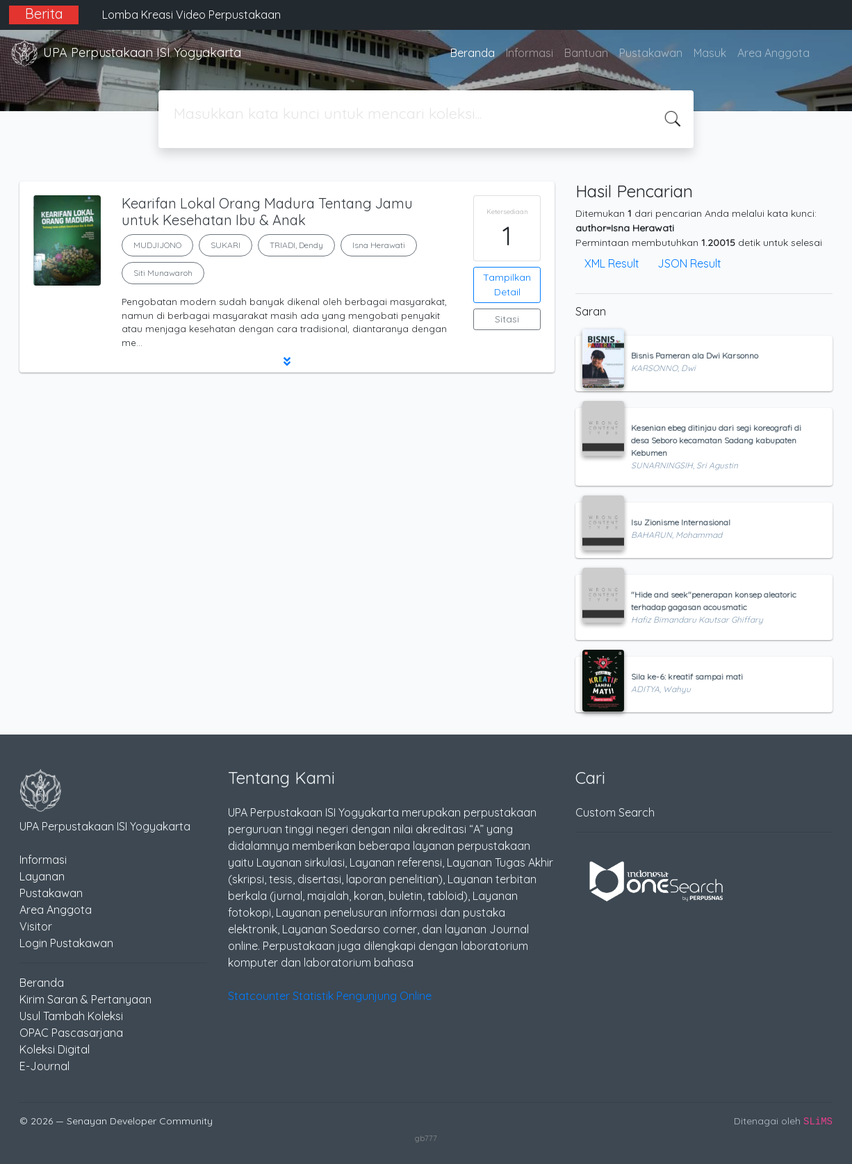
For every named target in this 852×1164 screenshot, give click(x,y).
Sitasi (507, 319)
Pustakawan (650, 53)
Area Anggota (773, 53)
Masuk (710, 53)
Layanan (42, 876)
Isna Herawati (378, 245)
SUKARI (225, 245)
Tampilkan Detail (507, 284)
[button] (287, 361)
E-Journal (44, 1066)
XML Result (611, 263)
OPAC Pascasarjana (71, 1033)
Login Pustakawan (66, 943)
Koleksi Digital (54, 1049)
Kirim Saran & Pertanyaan (85, 999)
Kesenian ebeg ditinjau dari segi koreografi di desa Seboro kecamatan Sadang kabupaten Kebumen (716, 440)
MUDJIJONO (157, 245)
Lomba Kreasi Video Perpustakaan (191, 15)
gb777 (426, 1138)
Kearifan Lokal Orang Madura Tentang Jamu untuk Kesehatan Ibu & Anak (267, 212)
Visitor (35, 926)
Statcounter (259, 996)
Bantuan (586, 53)
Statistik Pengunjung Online (362, 996)
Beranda (472, 53)
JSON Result (689, 263)
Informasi (529, 53)
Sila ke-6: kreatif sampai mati (687, 676)
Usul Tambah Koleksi (71, 1016)
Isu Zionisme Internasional (680, 522)
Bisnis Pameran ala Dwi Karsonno (694, 355)
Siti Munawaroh (162, 273)
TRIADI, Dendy (296, 245)
